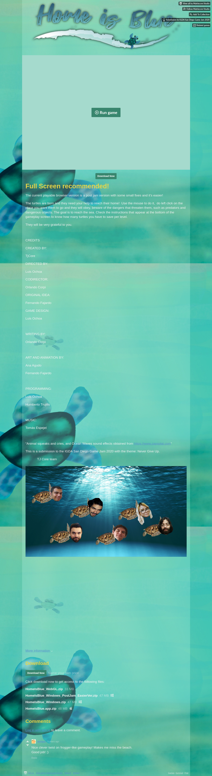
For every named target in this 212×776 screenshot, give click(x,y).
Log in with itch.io (38, 730)
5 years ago (53, 741)
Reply (34, 757)
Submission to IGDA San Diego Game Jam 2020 (186, 20)
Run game (106, 112)
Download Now (105, 176)
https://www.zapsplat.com (152, 443)
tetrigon (42, 741)
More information (39, 650)
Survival (179, 773)
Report (68, 773)
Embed (76, 773)
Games (171, 773)
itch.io (31, 773)
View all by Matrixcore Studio (49, 773)
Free (186, 773)
